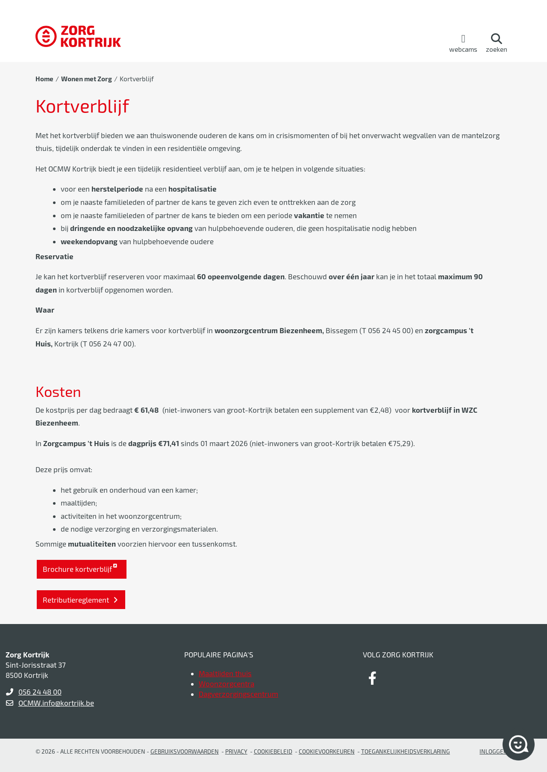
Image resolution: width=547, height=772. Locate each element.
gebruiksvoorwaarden (184, 751)
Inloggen (493, 751)
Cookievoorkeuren (327, 751)
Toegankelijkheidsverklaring (405, 751)
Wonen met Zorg (86, 79)
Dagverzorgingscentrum (238, 693)
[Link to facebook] (372, 677)
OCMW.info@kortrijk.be (56, 702)
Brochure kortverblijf (77, 569)
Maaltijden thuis (225, 673)
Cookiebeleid (273, 751)
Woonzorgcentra (226, 683)
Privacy (236, 751)
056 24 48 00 (40, 691)
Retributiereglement (77, 599)
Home (44, 79)
